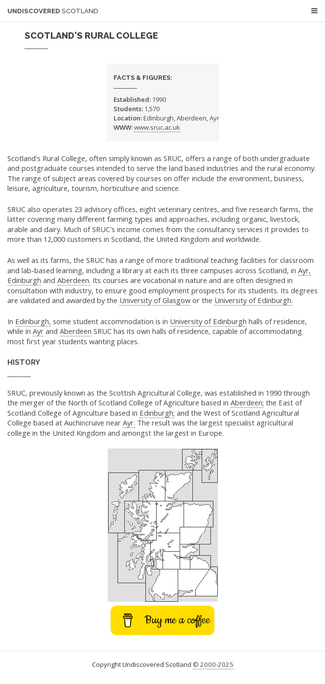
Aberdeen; (247, 402)
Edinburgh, (33, 321)
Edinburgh (24, 280)
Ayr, (304, 270)
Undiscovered (52, 11)
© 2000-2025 (213, 664)
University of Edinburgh (208, 321)
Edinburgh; (157, 413)
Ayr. (129, 422)
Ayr (38, 331)
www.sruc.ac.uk (157, 127)
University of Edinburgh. (253, 300)
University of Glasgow (154, 300)
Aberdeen (76, 331)
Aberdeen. (74, 280)
